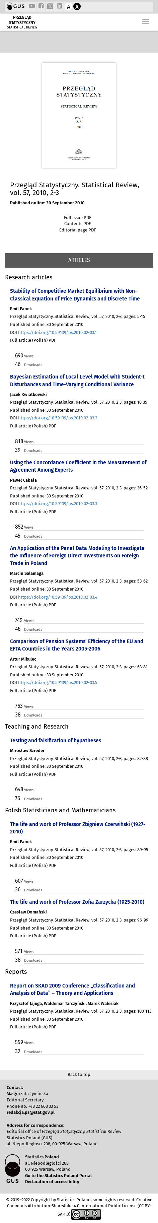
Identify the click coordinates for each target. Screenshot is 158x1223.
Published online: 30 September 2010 (47, 202)
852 (19, 527)
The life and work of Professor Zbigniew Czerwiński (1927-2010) (77, 828)
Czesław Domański (28, 911)
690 (19, 355)
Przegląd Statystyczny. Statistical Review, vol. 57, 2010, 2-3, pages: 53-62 (79, 581)
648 (19, 789)
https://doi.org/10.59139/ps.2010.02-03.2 (57, 417)
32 (17, 1051)
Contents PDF (77, 223)
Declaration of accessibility (52, 1181)
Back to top (79, 1074)
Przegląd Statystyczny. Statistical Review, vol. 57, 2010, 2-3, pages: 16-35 (78, 402)
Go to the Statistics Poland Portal (58, 1175)
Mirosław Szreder (27, 750)
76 (17, 798)
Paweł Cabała (23, 480)
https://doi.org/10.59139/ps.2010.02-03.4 (57, 597)
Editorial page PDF (77, 229)
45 (17, 536)
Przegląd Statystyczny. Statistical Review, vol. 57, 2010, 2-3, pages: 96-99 (79, 920)
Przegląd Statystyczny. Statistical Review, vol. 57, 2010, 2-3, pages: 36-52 (79, 487)
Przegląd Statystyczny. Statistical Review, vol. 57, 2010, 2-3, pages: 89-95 (79, 849)
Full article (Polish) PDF (33, 340)
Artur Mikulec (23, 659)
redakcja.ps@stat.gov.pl (31, 1112)
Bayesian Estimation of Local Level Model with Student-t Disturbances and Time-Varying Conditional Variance (77, 380)
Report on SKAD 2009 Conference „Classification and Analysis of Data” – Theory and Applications (72, 989)
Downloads (33, 365)
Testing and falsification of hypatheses (55, 740)
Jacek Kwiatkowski (28, 394)
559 (19, 1042)
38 (18, 714)
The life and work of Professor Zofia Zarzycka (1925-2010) (77, 902)
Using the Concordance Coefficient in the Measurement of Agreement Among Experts (78, 466)
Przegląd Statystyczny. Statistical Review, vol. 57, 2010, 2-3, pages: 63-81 (79, 666)
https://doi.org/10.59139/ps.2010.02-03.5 (57, 682)
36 (17, 889)
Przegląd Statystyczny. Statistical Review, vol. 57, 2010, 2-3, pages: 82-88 (79, 758)
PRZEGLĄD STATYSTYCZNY (22, 20)
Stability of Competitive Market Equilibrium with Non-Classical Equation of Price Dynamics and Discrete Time (75, 294)
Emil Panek (21, 308)
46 (17, 364)
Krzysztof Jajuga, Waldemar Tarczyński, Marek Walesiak (64, 1003)
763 (19, 706)
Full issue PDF (77, 217)
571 (18, 951)
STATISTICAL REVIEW (22, 27)
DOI (53, 332)
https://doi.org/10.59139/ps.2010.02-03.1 (57, 332)
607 (19, 881)
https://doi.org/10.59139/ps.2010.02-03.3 (57, 503)
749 (18, 620)
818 (19, 441)
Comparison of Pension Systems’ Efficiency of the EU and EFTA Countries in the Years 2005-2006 (76, 645)
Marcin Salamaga (27, 573)
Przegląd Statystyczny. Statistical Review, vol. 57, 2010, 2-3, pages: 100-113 (80, 1011)
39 (17, 450)
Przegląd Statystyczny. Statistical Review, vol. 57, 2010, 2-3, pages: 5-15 (77, 316)
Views (28, 356)
